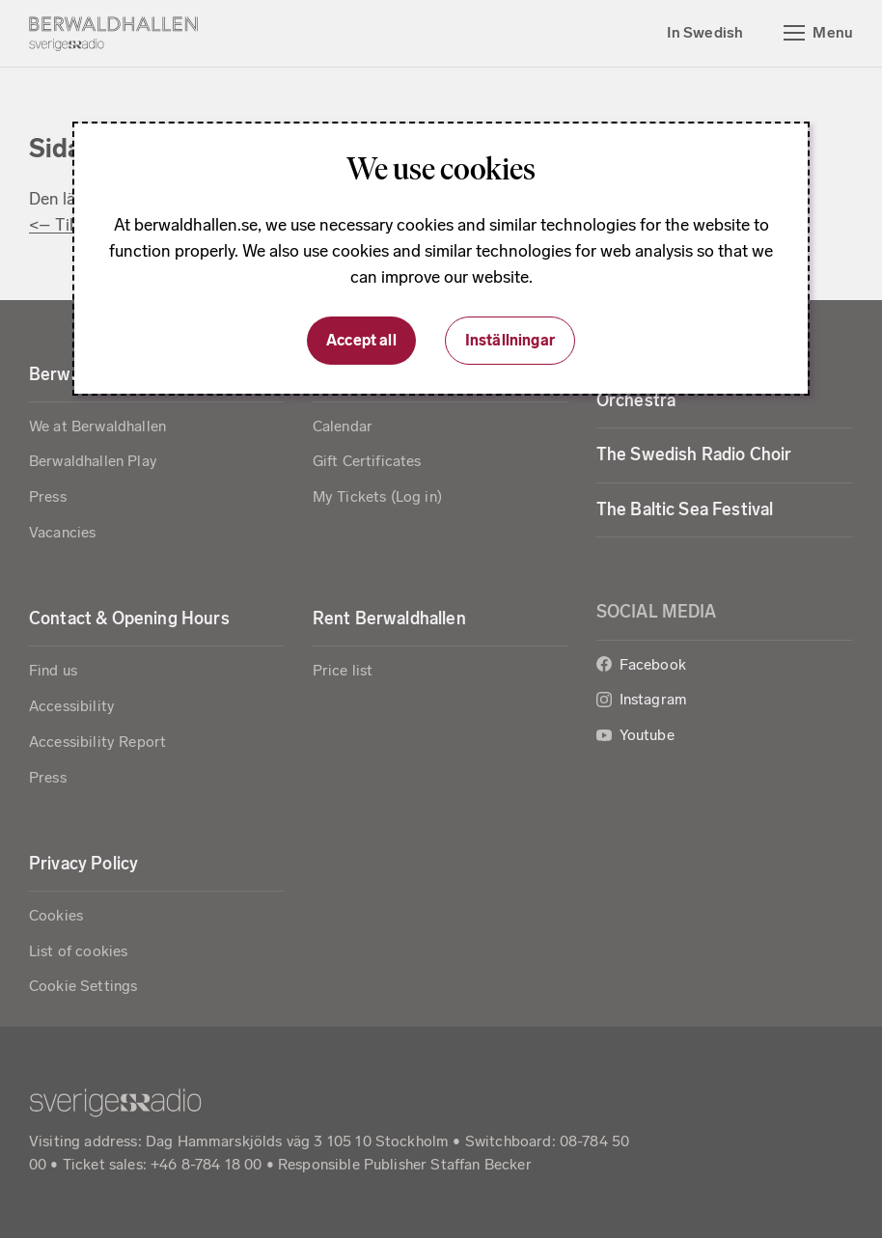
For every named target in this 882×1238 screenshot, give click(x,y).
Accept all (361, 340)
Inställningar (510, 340)
